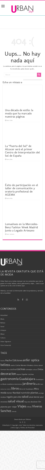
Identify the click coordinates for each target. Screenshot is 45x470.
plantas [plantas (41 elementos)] (34, 392)
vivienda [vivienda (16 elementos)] (14, 411)
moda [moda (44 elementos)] (3, 392)
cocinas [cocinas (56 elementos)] (20, 369)
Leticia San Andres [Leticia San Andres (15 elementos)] (5, 389)
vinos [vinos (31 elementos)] (29, 406)
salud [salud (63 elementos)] (25, 396)
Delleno (28, 419)
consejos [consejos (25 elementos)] (29, 369)
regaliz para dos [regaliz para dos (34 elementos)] (13, 396)
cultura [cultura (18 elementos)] (35, 369)
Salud (2, 326)
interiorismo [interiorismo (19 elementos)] (18, 384)
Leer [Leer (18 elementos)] (41, 384)
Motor (2, 334)
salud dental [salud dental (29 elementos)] (34, 397)
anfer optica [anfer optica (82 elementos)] (31, 360)
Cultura (2, 338)
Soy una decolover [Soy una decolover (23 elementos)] (31, 402)
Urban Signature (5, 341)
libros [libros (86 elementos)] (15, 388)
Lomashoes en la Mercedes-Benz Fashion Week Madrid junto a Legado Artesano (21, 227)
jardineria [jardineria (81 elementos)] (29, 384)
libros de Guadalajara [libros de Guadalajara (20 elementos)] (26, 389)
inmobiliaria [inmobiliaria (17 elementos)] (10, 384)
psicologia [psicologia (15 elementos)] (41, 393)
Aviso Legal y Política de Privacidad (22, 427)
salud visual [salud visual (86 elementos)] (16, 401)
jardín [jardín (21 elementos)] (38, 384)
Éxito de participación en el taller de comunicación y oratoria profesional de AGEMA (21, 189)
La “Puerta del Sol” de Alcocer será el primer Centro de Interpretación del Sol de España (22, 150)
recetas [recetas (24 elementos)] (3, 397)
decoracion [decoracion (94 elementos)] (8, 374)
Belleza (2, 323)
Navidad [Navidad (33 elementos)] (16, 392)
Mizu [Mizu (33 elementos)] (36, 388)
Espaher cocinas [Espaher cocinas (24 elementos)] (28, 374)
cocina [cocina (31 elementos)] (13, 369)
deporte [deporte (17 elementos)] (19, 374)
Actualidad (3, 315)
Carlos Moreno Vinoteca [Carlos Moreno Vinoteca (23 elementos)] (24, 365)
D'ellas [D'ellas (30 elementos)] (40, 369)
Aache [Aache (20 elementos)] (2, 361)
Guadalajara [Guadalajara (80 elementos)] (27, 379)
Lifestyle (3, 330)
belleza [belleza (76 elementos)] (5, 365)
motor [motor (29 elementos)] (9, 393)
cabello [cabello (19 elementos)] (12, 365)
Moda (2, 319)
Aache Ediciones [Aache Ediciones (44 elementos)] (13, 360)
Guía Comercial (5, 345)
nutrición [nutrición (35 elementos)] (25, 392)
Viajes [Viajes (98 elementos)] (21, 406)
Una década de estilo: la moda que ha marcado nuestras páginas (19, 113)
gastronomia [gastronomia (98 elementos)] (9, 379)
